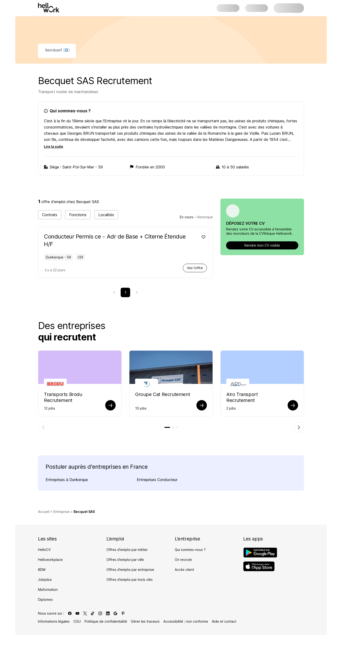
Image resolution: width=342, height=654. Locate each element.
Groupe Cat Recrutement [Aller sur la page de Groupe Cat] (162, 394)
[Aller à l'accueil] (48, 7)
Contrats (49, 214)
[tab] (167, 427)
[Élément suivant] (299, 427)
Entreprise (61, 512)
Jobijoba (45, 580)
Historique (205, 217)
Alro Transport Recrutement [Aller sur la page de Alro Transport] (242, 397)
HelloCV (44, 550)
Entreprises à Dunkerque (67, 479)
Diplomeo (45, 599)
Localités (106, 214)
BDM (41, 570)
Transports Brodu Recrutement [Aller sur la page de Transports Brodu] (63, 397)
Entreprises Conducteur (157, 479)
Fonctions (77, 214)
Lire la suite (53, 146)
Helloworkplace (50, 560)
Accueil (43, 512)
